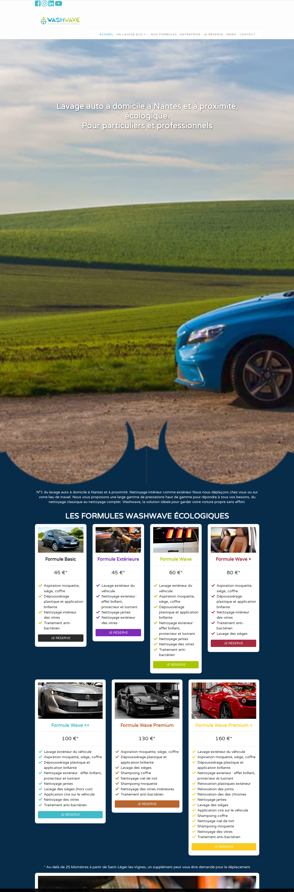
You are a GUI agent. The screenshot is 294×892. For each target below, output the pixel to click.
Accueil (106, 34)
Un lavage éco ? (131, 34)
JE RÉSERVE (60, 638)
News (231, 34)
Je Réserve (213, 34)
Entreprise (190, 34)
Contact (247, 34)
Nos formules (164, 34)
